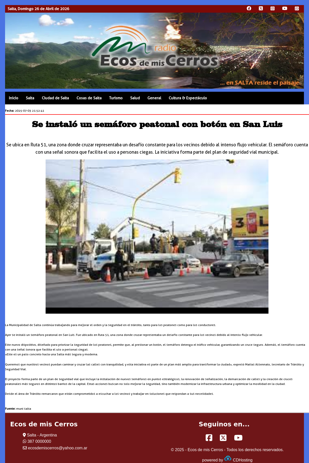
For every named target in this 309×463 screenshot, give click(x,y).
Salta (30, 98)
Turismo (116, 98)
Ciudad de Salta (55, 98)
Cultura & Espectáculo (188, 98)
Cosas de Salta (89, 98)
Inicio (13, 98)
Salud (135, 98)
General (154, 98)
